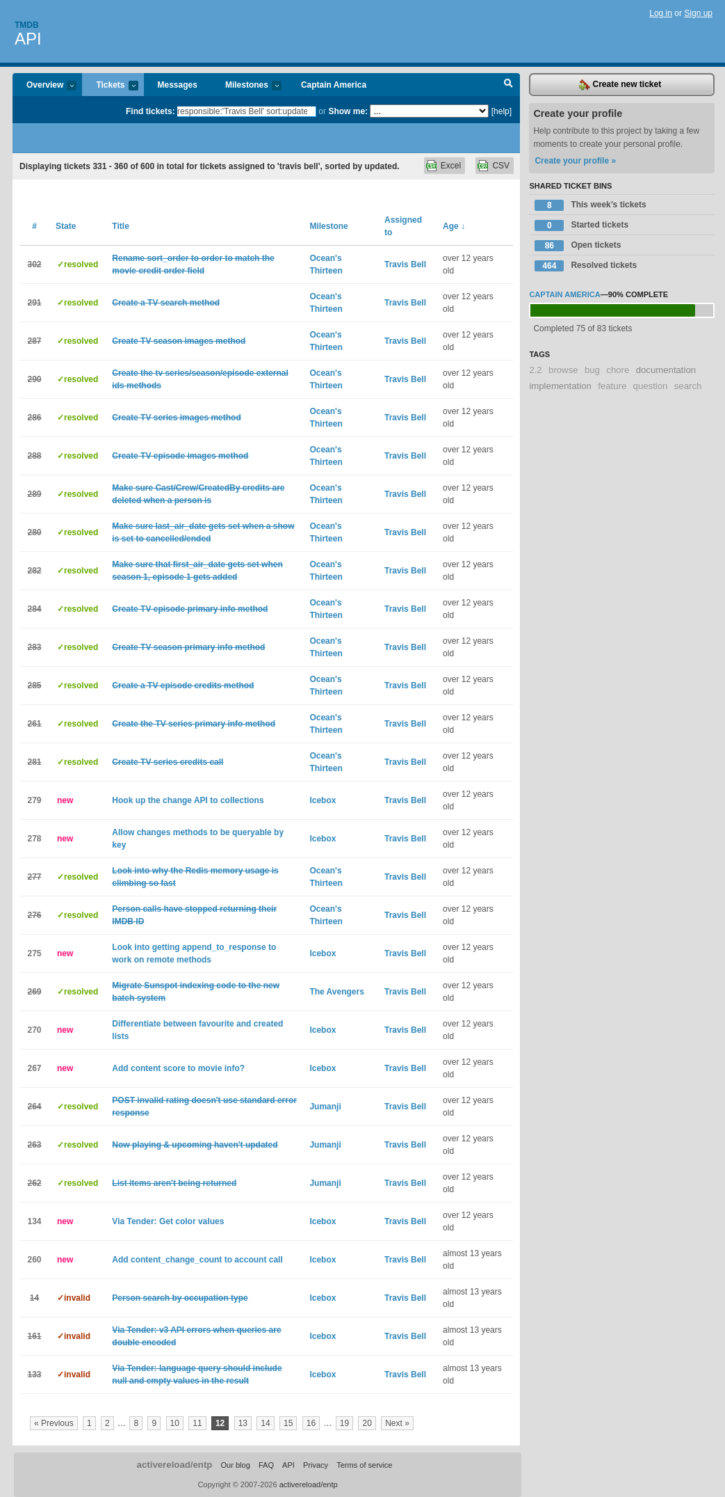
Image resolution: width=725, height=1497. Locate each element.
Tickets (110, 86)
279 (34, 800)
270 (34, 1030)
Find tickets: (150, 111)
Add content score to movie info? (178, 1068)
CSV (501, 166)
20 (366, 1423)
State (66, 226)
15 (288, 1423)
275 (34, 953)
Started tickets (581, 225)
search (688, 386)
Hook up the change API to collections (187, 800)
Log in (660, 13)
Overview (44, 86)
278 (34, 838)
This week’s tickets (590, 205)
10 (174, 1423)
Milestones (246, 86)
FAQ (266, 1465)
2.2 (535, 370)
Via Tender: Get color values (168, 1221)
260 (34, 1260)
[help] (501, 111)
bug (592, 370)
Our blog (235, 1465)
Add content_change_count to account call (197, 1260)
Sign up (698, 13)
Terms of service (364, 1465)
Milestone (328, 226)
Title (120, 226)
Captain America (333, 85)
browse (563, 370)
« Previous (54, 1423)
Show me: (348, 111)
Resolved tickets (586, 265)
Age (454, 226)
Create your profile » (575, 161)
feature (612, 386)
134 (34, 1221)
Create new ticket (620, 84)
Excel (451, 166)
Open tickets (578, 245)
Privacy (315, 1465)
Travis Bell (405, 264)
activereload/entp (175, 1464)
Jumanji (325, 1106)
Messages (177, 85)
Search (508, 85)
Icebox (322, 800)
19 (344, 1423)
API (28, 38)
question (650, 386)
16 (311, 1423)
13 (242, 1423)
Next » (397, 1423)
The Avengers (336, 992)
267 (34, 1068)
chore (617, 370)
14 (265, 1423)
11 (197, 1423)
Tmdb (27, 25)
